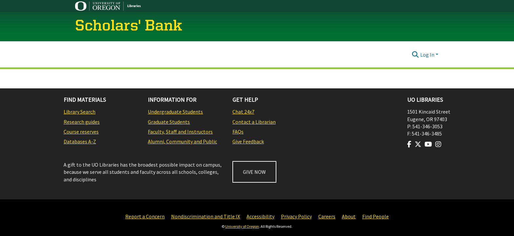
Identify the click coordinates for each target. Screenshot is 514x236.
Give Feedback (248, 141)
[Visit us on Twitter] (418, 144)
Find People (375, 216)
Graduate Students (169, 121)
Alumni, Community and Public (182, 141)
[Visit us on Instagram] (438, 144)
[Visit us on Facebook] (409, 144)
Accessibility (260, 216)
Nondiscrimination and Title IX (205, 216)
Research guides (82, 121)
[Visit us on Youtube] (428, 144)
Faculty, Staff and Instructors (180, 131)
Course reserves (81, 131)
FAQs (238, 131)
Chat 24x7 (243, 111)
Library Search (79, 111)
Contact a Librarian (254, 121)
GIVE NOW (254, 172)
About (349, 216)
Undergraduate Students (175, 111)
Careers (326, 216)
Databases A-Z (80, 141)
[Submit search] (415, 55)
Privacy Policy (296, 216)
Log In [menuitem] (427, 54)
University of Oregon (242, 226)
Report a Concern (145, 216)
